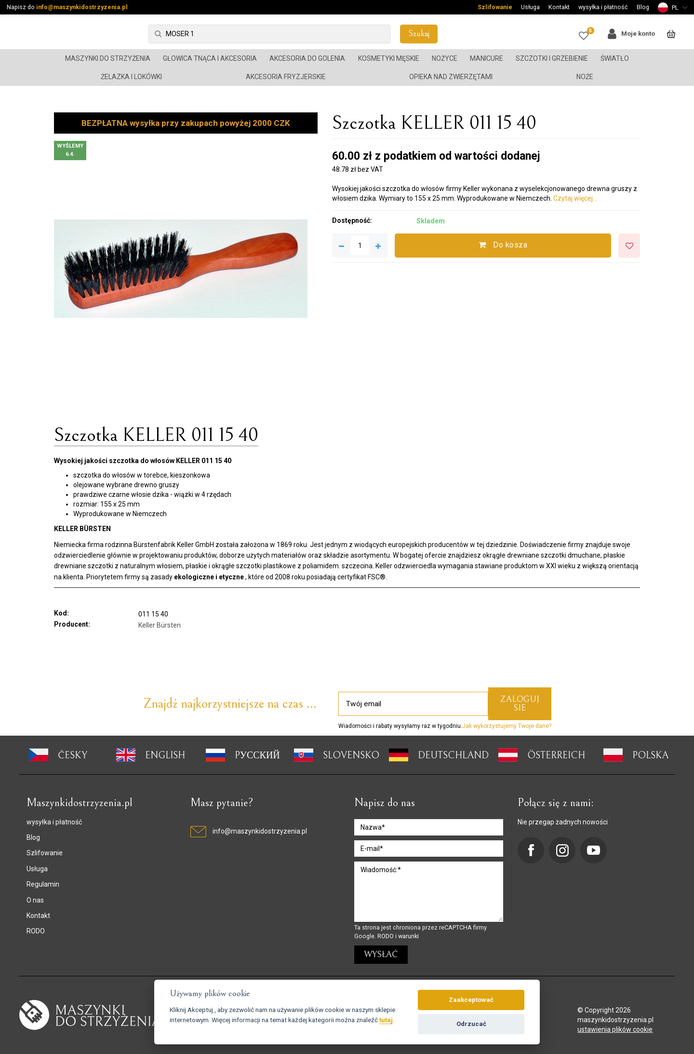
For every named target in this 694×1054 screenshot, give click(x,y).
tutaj (386, 1020)
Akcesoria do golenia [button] (307, 58)
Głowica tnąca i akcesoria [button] (210, 58)
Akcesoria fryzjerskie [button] (286, 77)
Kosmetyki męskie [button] (388, 58)
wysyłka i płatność (603, 7)
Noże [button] (584, 77)
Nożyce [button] (444, 58)
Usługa (530, 7)
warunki (408, 936)
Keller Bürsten (159, 625)
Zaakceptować (471, 999)
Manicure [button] (486, 58)
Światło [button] (615, 58)
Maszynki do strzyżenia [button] (107, 58)
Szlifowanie (495, 7)
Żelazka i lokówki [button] (131, 77)
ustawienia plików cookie (615, 1029)
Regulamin (43, 884)
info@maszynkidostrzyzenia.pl (82, 7)
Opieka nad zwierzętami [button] (451, 77)
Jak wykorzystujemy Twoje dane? (506, 726)
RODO (36, 931)
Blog (643, 7)
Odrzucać (471, 1023)
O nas (35, 900)
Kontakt (559, 7)
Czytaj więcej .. (575, 198)
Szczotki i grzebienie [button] (552, 58)
